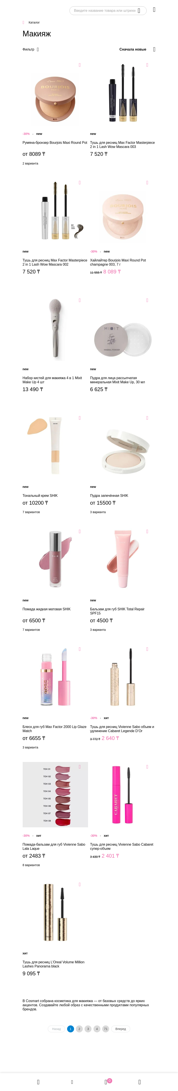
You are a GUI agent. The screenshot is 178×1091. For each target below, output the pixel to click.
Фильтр (28, 49)
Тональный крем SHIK (55, 464)
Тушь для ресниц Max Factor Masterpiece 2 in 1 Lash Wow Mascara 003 (123, 113)
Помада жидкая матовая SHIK (55, 580)
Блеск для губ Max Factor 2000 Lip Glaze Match (55, 698)
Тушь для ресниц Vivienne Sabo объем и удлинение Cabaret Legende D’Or (123, 698)
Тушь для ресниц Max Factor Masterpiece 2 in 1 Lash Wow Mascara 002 (55, 231)
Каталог (34, 22)
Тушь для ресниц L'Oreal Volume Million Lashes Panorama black (55, 933)
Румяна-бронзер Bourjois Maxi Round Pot (55, 113)
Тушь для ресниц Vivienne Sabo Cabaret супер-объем (123, 815)
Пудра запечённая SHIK (123, 464)
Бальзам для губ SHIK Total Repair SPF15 (123, 580)
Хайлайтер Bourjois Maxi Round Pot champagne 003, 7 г (123, 231)
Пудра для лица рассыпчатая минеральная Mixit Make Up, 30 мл (123, 349)
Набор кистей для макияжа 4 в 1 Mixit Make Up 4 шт (55, 349)
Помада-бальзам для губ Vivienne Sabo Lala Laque (55, 815)
